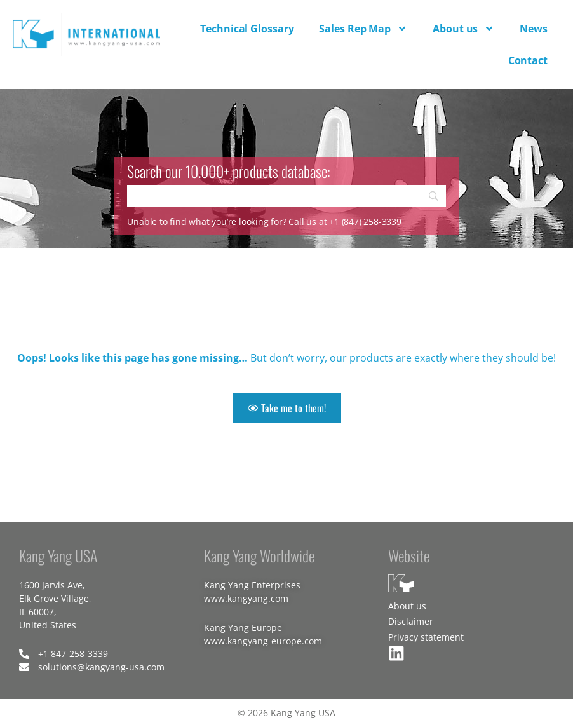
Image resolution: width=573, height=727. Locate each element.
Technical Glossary (246, 29)
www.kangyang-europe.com (263, 641)
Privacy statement (426, 637)
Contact (528, 60)
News (534, 29)
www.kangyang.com (246, 598)
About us (463, 28)
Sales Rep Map (363, 28)
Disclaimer (410, 621)
